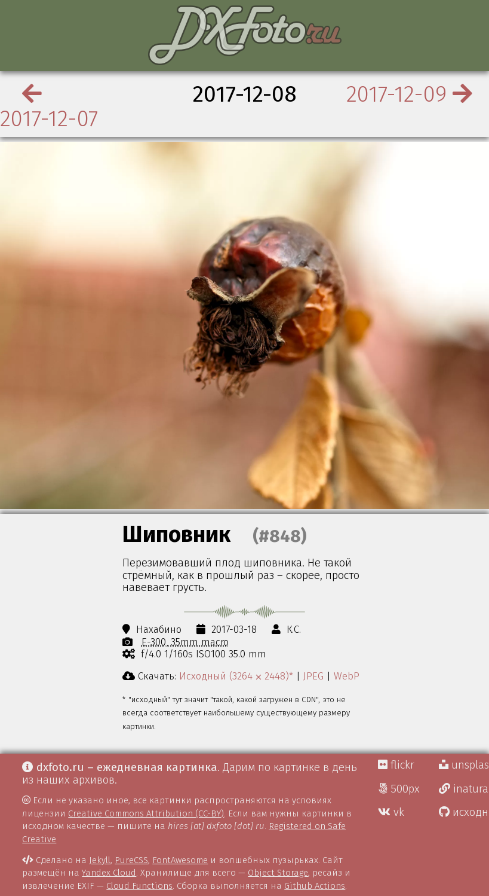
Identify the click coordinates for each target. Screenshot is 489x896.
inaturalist (464, 789)
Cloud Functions (139, 885)
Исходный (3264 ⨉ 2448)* (236, 676)
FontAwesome (180, 860)
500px (399, 789)
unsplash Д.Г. (464, 765)
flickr (396, 765)
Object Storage (278, 872)
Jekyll (99, 860)
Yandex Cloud (109, 872)
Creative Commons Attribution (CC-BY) (146, 813)
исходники (464, 812)
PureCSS (131, 860)
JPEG (313, 676)
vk (391, 812)
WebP (346, 676)
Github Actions (314, 885)
